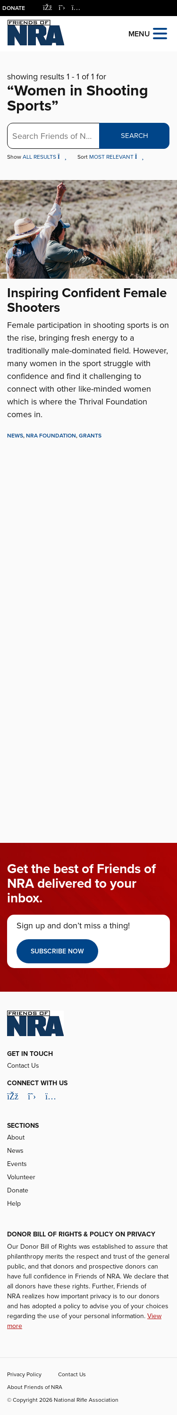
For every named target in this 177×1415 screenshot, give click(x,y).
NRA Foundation (51, 435)
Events (17, 1164)
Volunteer (21, 1177)
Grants (90, 435)
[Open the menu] (160, 32)
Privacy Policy (24, 1374)
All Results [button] (45, 157)
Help (14, 1204)
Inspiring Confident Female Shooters (87, 300)
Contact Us (23, 1066)
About (16, 1137)
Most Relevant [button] (116, 157)
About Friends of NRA (34, 1387)
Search (134, 135)
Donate (13, 8)
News (15, 435)
